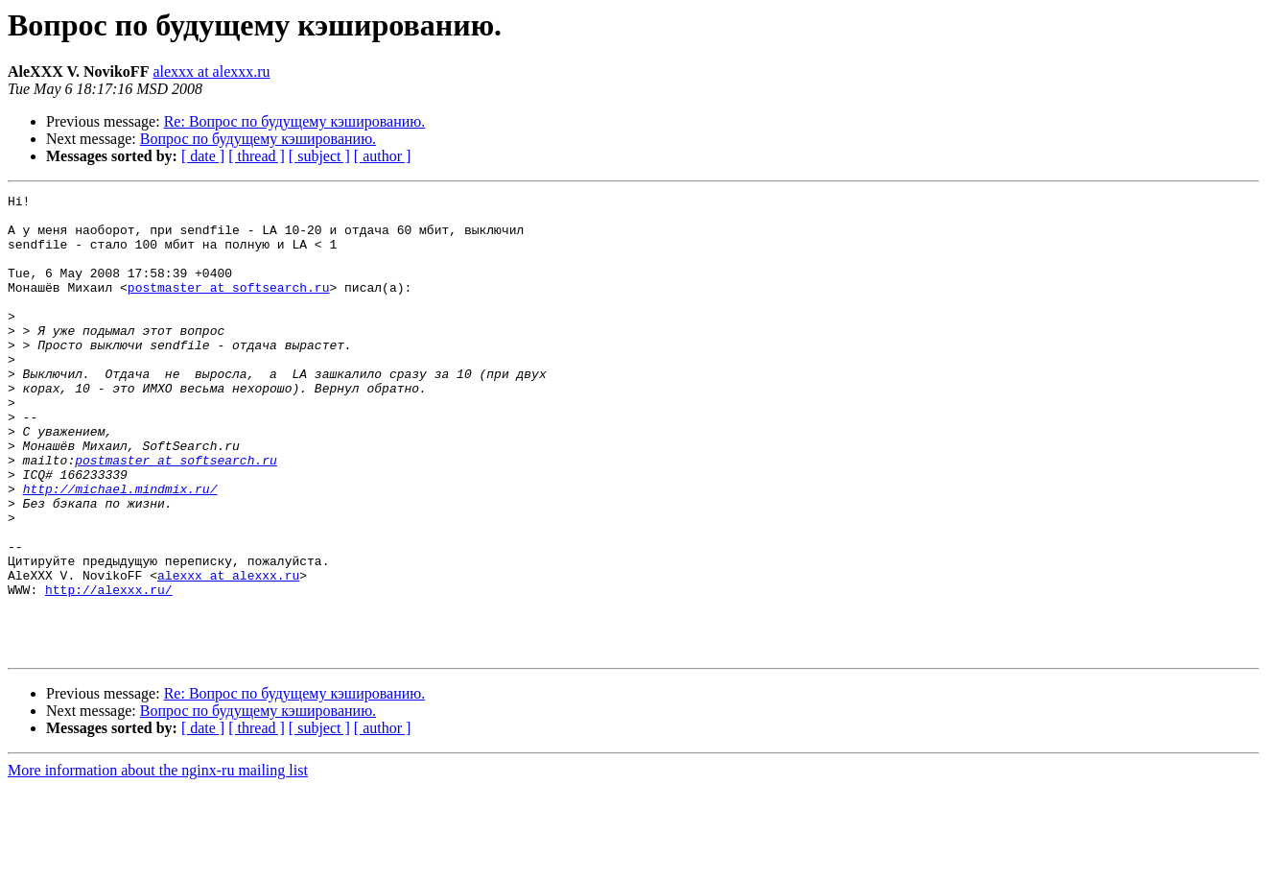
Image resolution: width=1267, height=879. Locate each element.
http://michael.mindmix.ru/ (120, 549)
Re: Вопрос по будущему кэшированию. (295, 121)
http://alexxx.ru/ (109, 669)
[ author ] (382, 156)
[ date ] (202, 156)
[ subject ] (319, 156)
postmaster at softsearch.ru (229, 307)
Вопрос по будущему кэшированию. (258, 139)
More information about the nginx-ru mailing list (158, 862)
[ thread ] (256, 156)
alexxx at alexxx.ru (211, 71)
